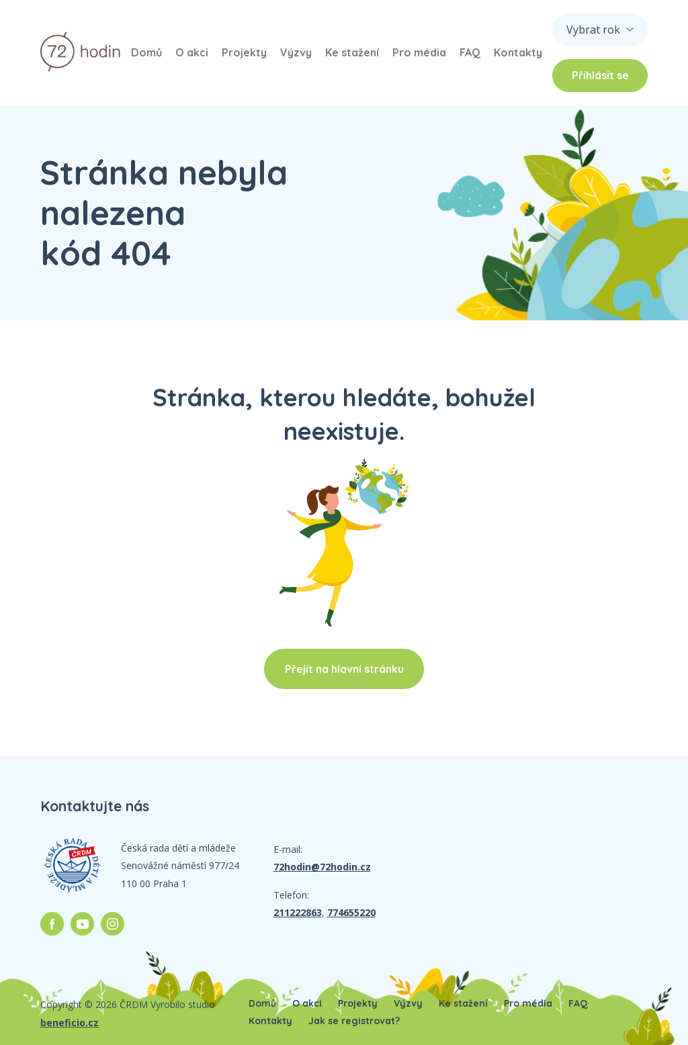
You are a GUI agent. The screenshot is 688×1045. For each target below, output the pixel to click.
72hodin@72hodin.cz (322, 866)
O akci (191, 52)
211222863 (297, 912)
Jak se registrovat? (354, 1021)
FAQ (470, 52)
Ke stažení (352, 52)
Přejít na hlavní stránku (344, 669)
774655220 (351, 912)
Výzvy (296, 52)
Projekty (244, 52)
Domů (146, 52)
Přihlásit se (600, 75)
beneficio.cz (69, 1022)
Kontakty (518, 52)
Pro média (419, 52)
